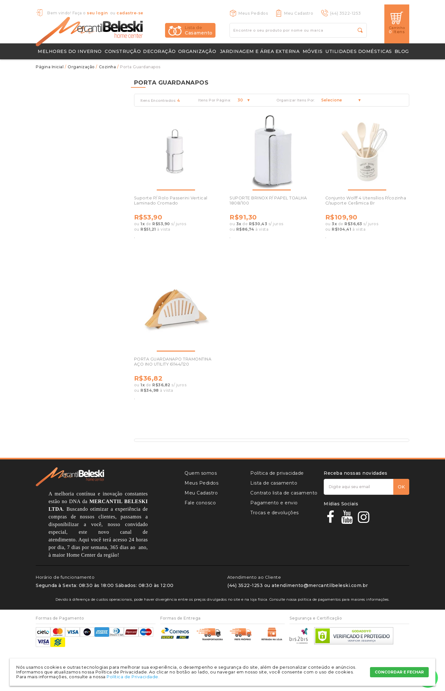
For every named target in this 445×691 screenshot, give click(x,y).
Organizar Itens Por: (295, 100)
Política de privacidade (277, 473)
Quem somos (201, 473)
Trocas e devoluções (274, 513)
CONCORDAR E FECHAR (399, 672)
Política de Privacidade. (133, 676)
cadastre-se (130, 13)
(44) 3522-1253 (345, 13)
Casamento (199, 30)
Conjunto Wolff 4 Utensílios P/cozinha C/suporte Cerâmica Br (365, 200)
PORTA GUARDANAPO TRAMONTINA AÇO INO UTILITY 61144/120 (173, 362)
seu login (97, 13)
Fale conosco (200, 503)
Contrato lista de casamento (284, 493)
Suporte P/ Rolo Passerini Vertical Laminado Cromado (170, 200)
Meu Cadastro (298, 13)
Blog (402, 51)
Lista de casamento (273, 483)
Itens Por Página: (214, 100)
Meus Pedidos (253, 13)
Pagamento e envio (274, 503)
